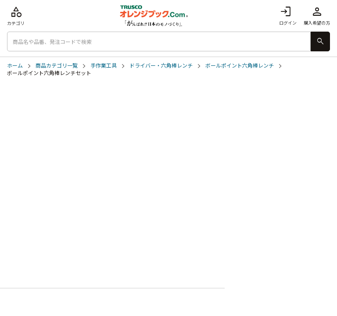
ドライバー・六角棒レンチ (161, 65)
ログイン (288, 15)
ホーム (15, 65)
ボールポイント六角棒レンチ (239, 65)
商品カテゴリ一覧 (57, 65)
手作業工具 (103, 65)
